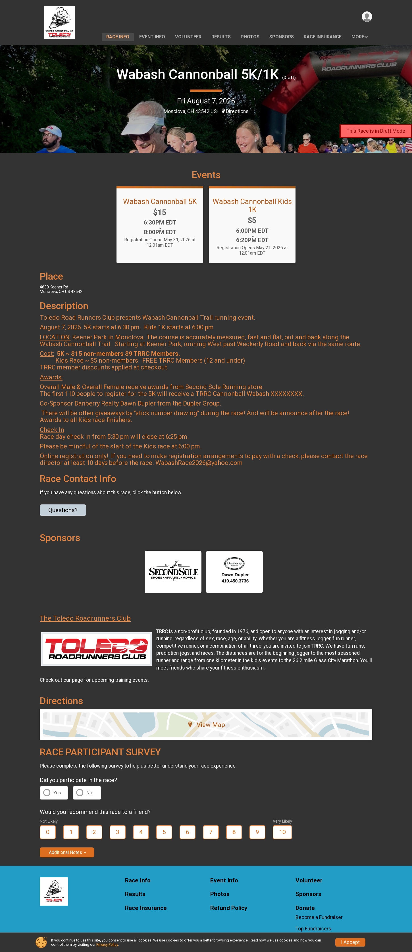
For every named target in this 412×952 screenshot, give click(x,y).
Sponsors (281, 37)
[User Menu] (367, 16)
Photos (250, 37)
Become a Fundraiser (319, 917)
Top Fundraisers (313, 929)
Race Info (117, 37)
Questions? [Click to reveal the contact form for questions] (63, 510)
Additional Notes (65, 852)
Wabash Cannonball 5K (160, 201)
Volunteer (188, 37)
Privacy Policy (107, 944)
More (357, 37)
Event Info (152, 37)
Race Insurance (323, 37)
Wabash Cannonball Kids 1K (252, 205)
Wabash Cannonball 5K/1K (197, 74)
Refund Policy (228, 908)
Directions (237, 111)
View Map (206, 724)
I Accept (350, 942)
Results (221, 37)
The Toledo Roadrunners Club (85, 618)
